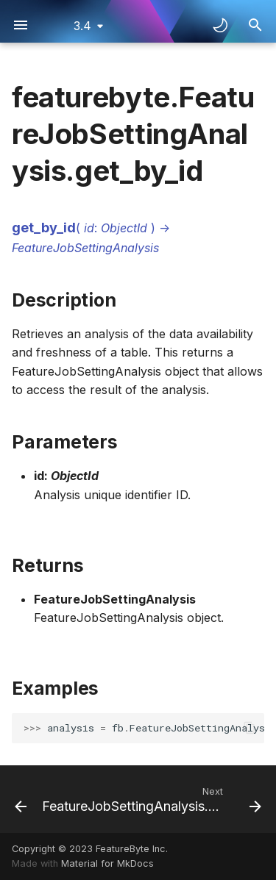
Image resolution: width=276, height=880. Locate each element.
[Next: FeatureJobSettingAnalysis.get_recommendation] (150, 799)
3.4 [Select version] (82, 25)
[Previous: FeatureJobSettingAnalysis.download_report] (15, 799)
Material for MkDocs (107, 863)
